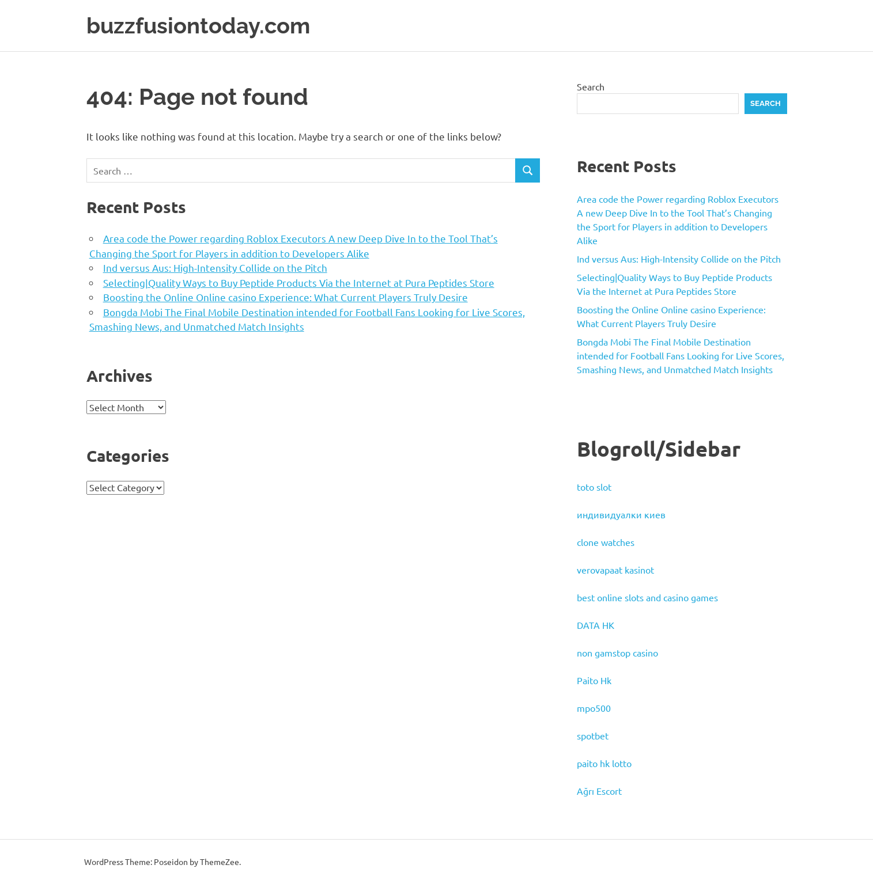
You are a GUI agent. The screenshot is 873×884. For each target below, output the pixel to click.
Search (590, 86)
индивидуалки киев (621, 514)
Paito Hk (594, 680)
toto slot (594, 486)
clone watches (605, 542)
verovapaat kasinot (615, 569)
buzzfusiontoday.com (198, 26)
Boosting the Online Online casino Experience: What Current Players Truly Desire (285, 297)
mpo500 (594, 708)
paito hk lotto (604, 763)
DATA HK (595, 625)
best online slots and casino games (647, 597)
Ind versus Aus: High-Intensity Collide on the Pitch (215, 267)
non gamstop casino (617, 652)
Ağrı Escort (599, 790)
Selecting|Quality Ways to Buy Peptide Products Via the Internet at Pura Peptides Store (298, 282)
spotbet (593, 735)
